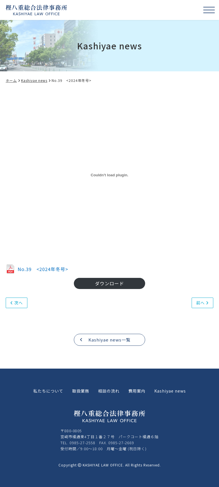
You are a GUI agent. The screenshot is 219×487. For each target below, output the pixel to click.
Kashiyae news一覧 (105, 340)
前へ (202, 303)
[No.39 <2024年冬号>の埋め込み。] (109, 175)
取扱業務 (80, 391)
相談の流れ (108, 391)
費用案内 (136, 391)
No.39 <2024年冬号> (37, 269)
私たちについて (48, 391)
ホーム (13, 80)
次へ (16, 303)
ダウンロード (109, 283)
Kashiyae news (36, 80)
